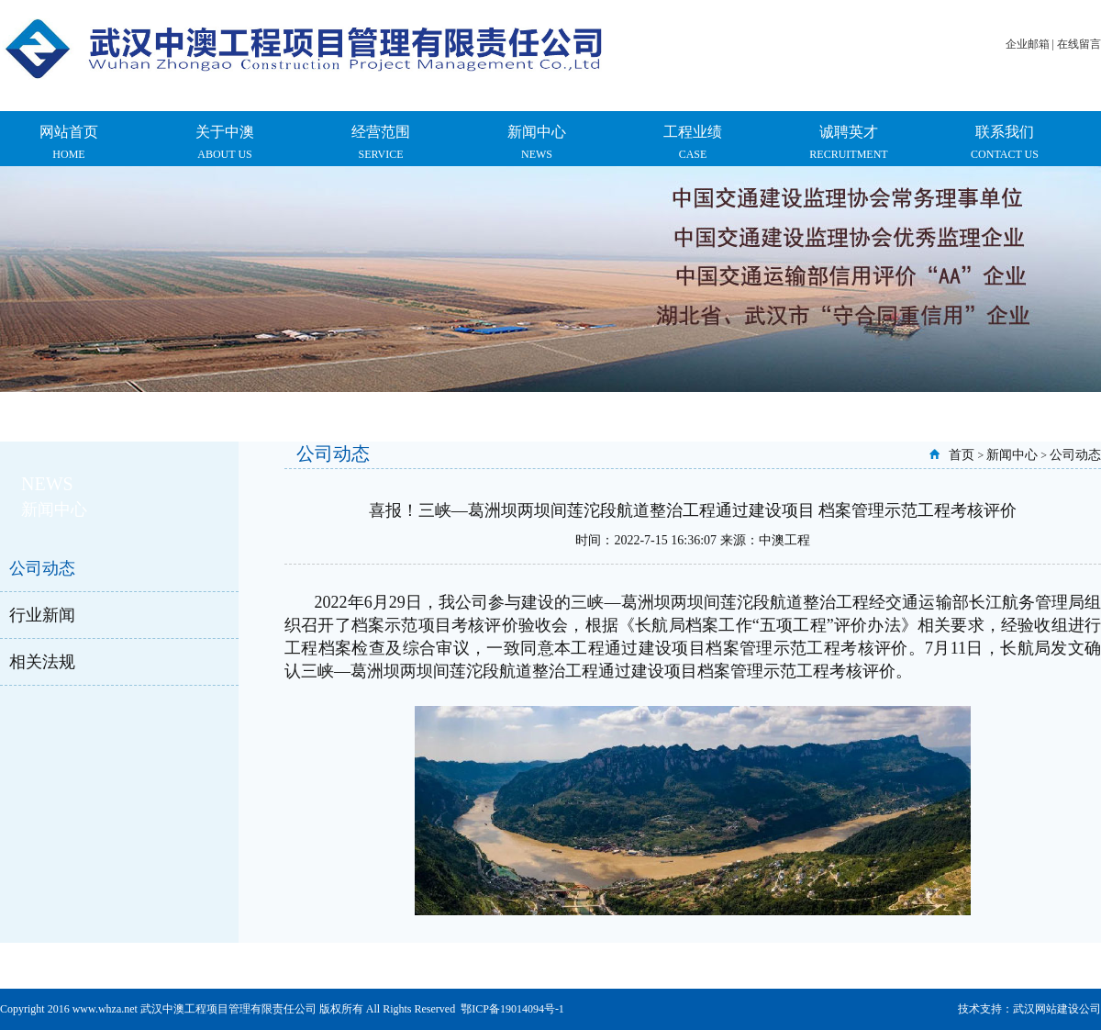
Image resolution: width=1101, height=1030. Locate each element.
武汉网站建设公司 (1057, 1008)
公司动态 (42, 568)
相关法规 (42, 662)
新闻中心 (1012, 455)
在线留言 (1079, 44)
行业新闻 (42, 615)
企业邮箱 (1028, 44)
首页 (961, 455)
